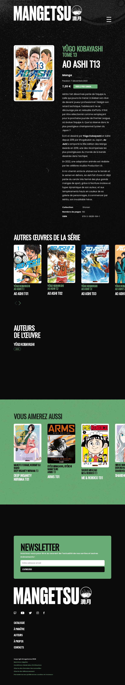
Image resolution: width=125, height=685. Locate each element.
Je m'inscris (27, 569)
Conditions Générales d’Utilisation (28, 665)
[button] (20, 303)
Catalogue (19, 623)
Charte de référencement (24, 671)
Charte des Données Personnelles (27, 668)
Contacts (19, 647)
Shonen (86, 207)
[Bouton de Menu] (109, 19)
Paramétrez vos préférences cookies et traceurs (33, 674)
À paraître (19, 629)
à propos (18, 641)
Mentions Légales (21, 662)
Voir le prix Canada (83, 86)
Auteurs (18, 635)
